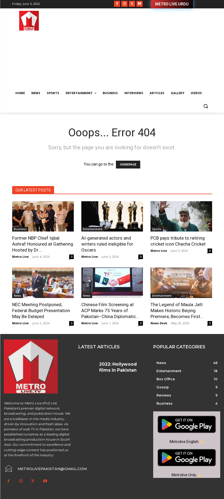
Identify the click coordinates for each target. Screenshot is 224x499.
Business (20, 229)
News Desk (159, 323)
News (17, 296)
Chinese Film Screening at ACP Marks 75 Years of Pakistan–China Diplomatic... (110, 310)
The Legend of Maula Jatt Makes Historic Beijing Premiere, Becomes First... (177, 310)
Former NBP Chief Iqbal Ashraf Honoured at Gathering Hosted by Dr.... (42, 244)
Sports (156, 229)
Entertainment (92, 229)
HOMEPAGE (128, 164)
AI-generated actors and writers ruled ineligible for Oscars (107, 244)
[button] (205, 106)
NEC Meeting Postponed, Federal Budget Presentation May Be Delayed (41, 310)
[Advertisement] (149, 49)
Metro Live (20, 257)
